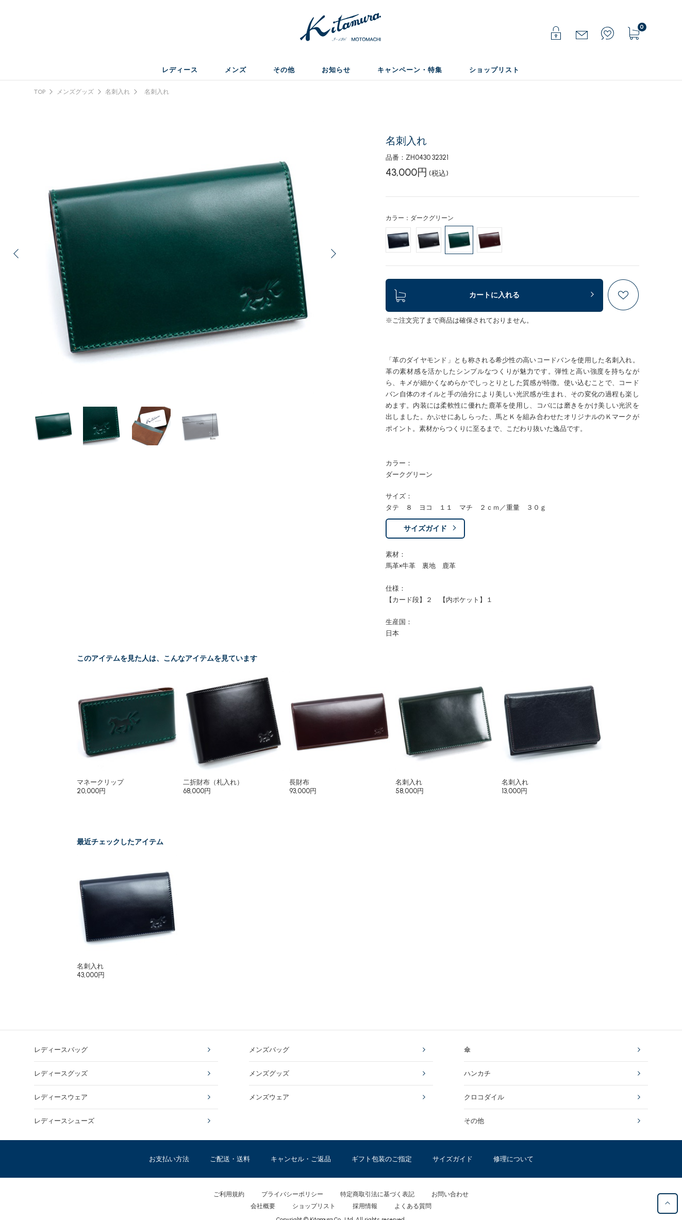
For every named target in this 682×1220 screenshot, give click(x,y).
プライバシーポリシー (292, 1194)
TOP (39, 92)
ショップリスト (314, 1206)
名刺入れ (117, 92)
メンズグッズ (75, 92)
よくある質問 (412, 1206)
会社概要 (263, 1206)
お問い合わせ (450, 1194)
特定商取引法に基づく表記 (377, 1194)
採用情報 (365, 1206)
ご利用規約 (228, 1194)
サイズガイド (425, 528)
